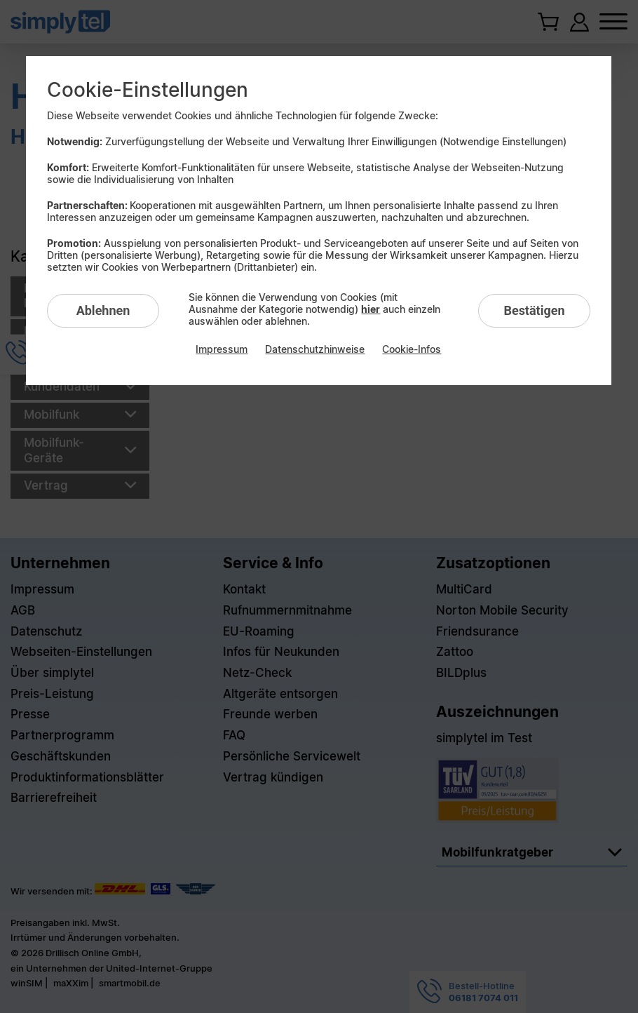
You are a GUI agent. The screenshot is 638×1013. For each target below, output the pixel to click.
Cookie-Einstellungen (147, 90)
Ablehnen (103, 310)
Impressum (221, 349)
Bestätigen (533, 310)
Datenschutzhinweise (315, 349)
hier (370, 309)
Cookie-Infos (411, 349)
